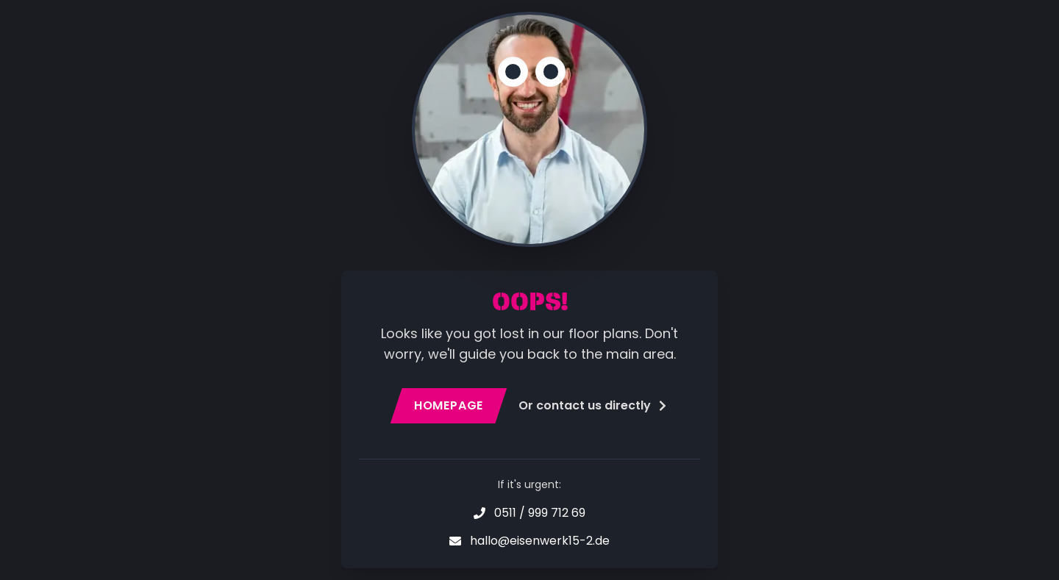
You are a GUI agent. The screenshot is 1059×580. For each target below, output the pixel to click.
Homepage (448, 405)
